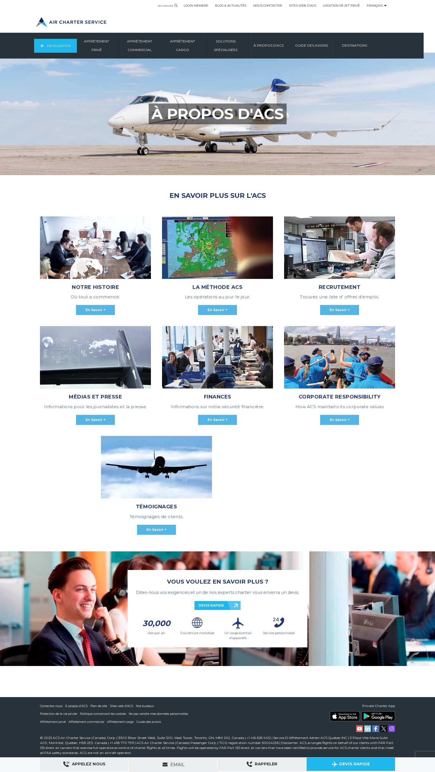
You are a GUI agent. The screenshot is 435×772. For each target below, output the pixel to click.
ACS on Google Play (378, 716)
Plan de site (99, 706)
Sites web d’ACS (123, 706)
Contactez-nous (51, 706)
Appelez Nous (84, 765)
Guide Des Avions (324, 46)
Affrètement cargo (121, 722)
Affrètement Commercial (152, 46)
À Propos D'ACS (282, 46)
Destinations (367, 46)
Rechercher (161, 5)
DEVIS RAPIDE (211, 605)
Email (173, 764)
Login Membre (196, 5)
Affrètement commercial (87, 722)
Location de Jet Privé (341, 5)
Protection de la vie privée (59, 714)
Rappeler (262, 765)
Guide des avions (149, 722)
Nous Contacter (267, 5)
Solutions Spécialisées (239, 46)
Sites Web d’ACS (302, 5)
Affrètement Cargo (196, 46)
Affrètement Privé (110, 46)
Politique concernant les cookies (104, 714)
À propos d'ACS (77, 706)
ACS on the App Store (345, 716)
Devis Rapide (69, 46)
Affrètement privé (53, 722)
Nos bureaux (146, 706)
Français (375, 5)
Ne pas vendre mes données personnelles (161, 714)
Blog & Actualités (230, 5)
